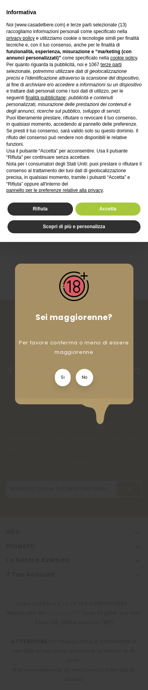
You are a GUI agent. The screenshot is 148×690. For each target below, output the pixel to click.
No (84, 377)
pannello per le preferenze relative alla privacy (54, 190)
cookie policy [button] (123, 58)
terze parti (111, 64)
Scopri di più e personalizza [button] (74, 226)
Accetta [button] (107, 209)
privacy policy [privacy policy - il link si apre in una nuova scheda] (20, 38)
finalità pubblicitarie (46, 97)
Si (63, 377)
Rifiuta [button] (40, 209)
